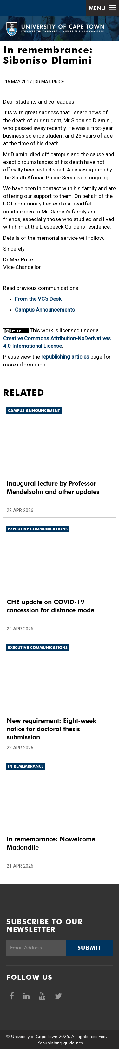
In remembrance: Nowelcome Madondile (51, 843)
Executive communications (38, 529)
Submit (89, 948)
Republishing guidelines (60, 1042)
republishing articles (65, 356)
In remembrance (25, 766)
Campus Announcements (45, 309)
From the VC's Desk (38, 299)
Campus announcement (34, 410)
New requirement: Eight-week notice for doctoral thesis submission (51, 729)
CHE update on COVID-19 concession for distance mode (50, 606)
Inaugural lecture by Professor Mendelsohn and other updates (53, 487)
